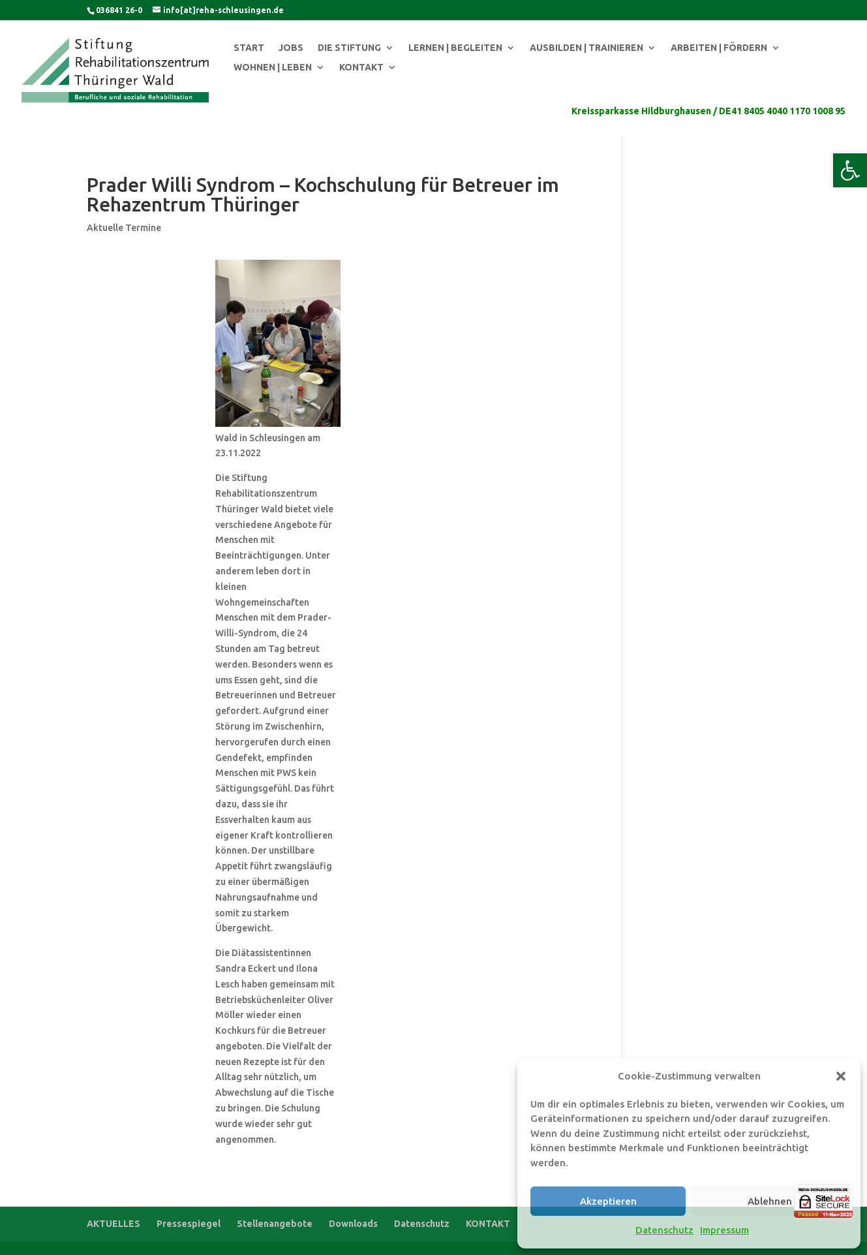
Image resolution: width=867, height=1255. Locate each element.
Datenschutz (664, 1229)
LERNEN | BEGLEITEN (455, 48)
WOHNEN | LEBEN (273, 67)
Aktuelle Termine (124, 228)
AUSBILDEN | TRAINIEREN (586, 48)
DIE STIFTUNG (349, 48)
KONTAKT (361, 67)
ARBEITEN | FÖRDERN (719, 48)
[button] (850, 170)
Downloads (353, 1223)
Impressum (724, 1229)
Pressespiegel (189, 1223)
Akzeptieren (608, 1201)
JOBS (291, 48)
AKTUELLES (113, 1223)
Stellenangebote (274, 1223)
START (249, 48)
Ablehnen (770, 1201)
